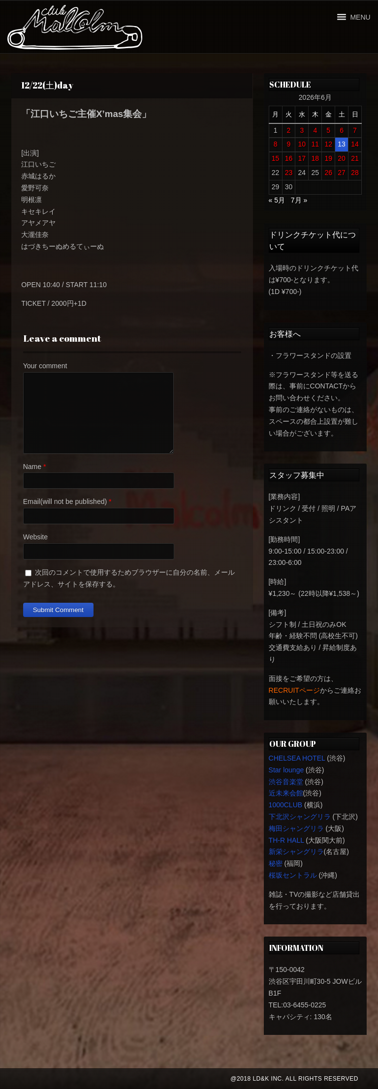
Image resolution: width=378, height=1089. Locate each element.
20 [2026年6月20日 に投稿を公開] (342, 158)
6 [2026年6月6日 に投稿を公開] (342, 130)
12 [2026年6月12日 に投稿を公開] (328, 144)
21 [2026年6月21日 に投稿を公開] (355, 158)
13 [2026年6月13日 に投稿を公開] (342, 144)
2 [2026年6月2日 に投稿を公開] (289, 130)
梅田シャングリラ (296, 828)
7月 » (299, 200)
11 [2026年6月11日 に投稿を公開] (315, 144)
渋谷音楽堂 (286, 782)
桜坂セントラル (293, 875)
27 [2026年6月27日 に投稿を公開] (342, 173)
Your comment (45, 366)
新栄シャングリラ (296, 851)
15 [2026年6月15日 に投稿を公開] (276, 158)
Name (32, 467)
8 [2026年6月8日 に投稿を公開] (276, 144)
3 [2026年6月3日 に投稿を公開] (302, 130)
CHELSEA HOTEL (297, 758)
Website (35, 537)
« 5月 (277, 200)
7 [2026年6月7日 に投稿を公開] (355, 130)
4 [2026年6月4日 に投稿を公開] (315, 130)
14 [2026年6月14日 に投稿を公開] (355, 144)
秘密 (276, 863)
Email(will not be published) (65, 501)
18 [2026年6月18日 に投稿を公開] (315, 158)
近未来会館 (286, 793)
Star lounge (286, 770)
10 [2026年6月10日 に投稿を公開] (302, 144)
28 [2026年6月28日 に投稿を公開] (355, 173)
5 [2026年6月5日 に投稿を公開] (328, 130)
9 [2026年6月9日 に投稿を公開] (289, 144)
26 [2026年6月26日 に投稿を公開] (328, 173)
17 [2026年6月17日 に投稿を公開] (302, 158)
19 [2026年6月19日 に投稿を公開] (328, 158)
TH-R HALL (286, 840)
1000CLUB (286, 805)
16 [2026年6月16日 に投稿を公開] (289, 158)
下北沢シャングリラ (300, 817)
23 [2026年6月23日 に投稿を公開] (289, 173)
